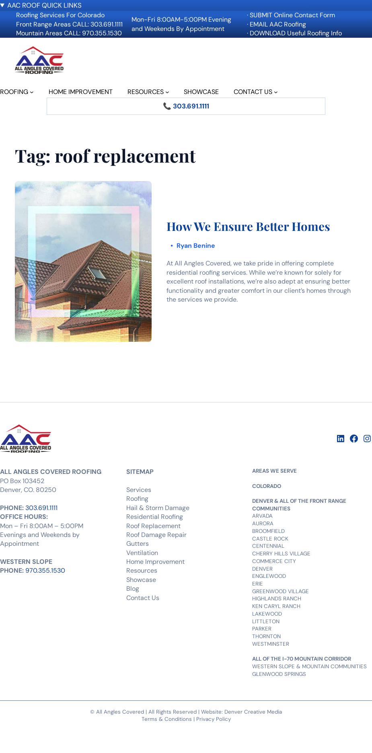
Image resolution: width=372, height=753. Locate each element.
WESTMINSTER (270, 644)
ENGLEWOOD (269, 576)
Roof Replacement (153, 526)
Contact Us (142, 598)
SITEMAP (140, 471)
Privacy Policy (213, 719)
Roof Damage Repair (156, 535)
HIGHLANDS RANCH (276, 598)
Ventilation (142, 553)
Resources (141, 570)
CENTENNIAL (268, 546)
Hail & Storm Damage (157, 508)
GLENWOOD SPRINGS (279, 674)
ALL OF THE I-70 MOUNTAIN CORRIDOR (301, 658)
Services (138, 490)
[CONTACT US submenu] (276, 92)
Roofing (137, 498)
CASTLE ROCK (270, 538)
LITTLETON (266, 621)
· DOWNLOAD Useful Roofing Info (294, 33)
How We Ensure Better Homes (248, 226)
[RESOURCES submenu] (167, 92)
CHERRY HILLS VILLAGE (281, 553)
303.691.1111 (41, 508)
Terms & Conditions (167, 719)
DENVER (262, 568)
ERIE (257, 583)
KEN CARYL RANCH (276, 606)
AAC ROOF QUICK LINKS (44, 5)
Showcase (141, 579)
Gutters (137, 543)
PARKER (261, 628)
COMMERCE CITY (274, 561)
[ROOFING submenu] (32, 92)
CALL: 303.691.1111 (97, 24)
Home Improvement (155, 561)
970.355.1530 (45, 570)
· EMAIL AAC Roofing (276, 24)
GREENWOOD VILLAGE (280, 591)
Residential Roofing (154, 516)
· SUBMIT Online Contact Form (291, 15)
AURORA (262, 523)
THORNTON (266, 636)
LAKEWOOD (267, 613)
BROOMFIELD (268, 531)
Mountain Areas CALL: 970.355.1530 (69, 33)
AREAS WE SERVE (274, 470)
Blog (132, 588)
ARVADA (262, 515)
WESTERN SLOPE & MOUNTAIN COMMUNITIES (309, 666)
